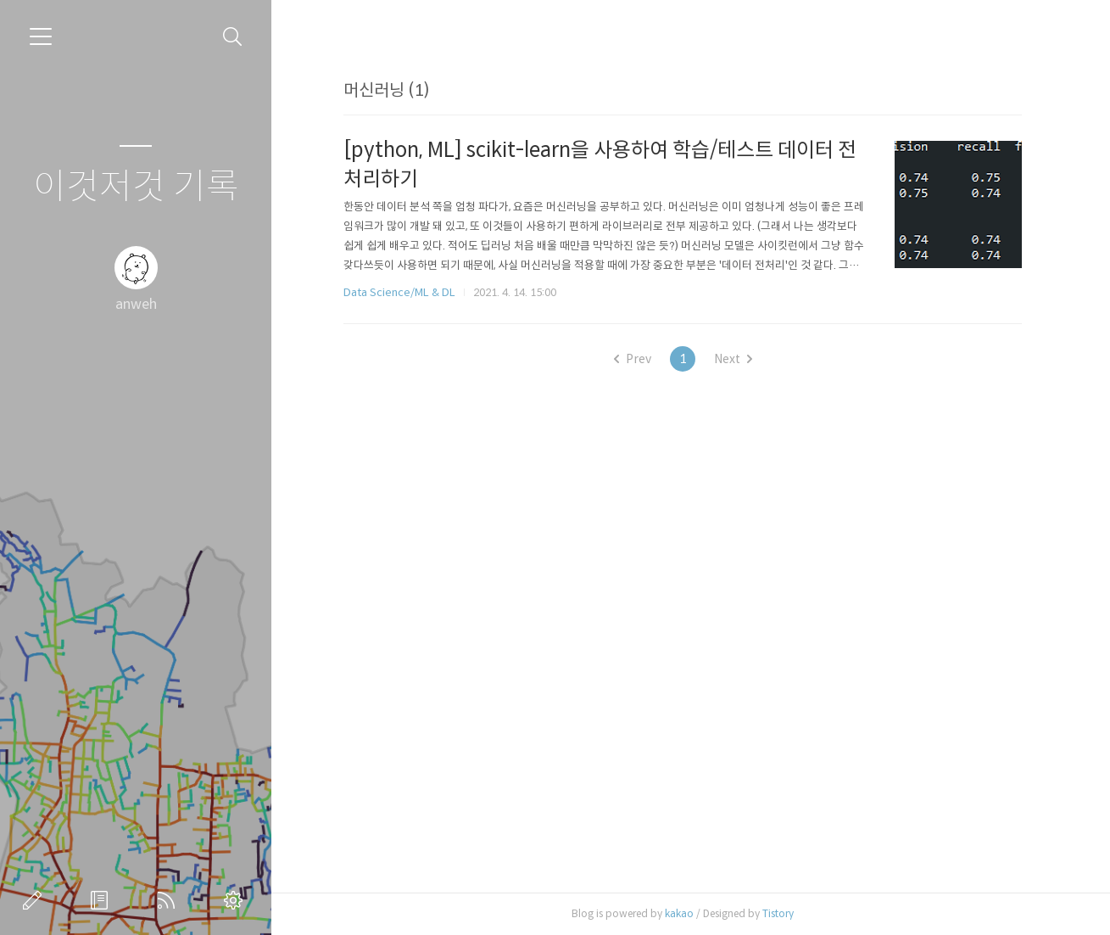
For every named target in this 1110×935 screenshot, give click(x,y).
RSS (169, 900)
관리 (236, 900)
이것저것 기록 (136, 187)
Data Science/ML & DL (399, 292)
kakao (679, 913)
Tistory (778, 913)
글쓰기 (35, 900)
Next (733, 359)
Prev (632, 359)
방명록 (102, 900)
